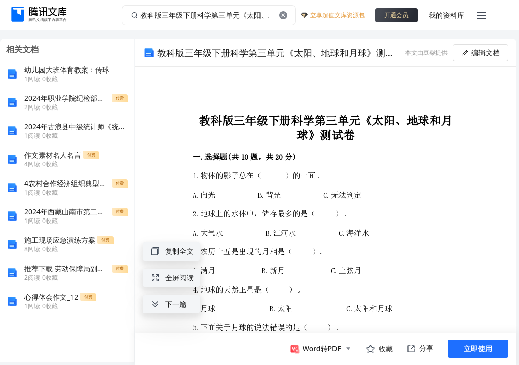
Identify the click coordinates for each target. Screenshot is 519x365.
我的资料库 (446, 15)
